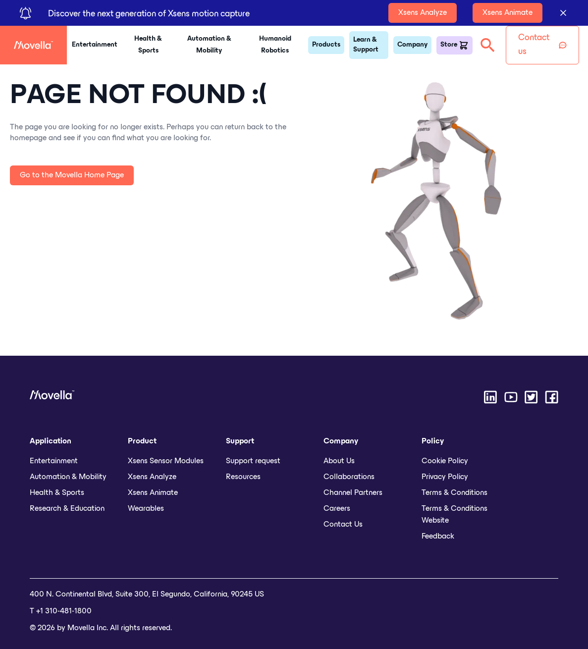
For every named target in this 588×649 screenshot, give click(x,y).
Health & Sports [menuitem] (57, 492)
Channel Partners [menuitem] (352, 492)
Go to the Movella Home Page (72, 175)
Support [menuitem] (240, 441)
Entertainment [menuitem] (54, 461)
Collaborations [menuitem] (348, 477)
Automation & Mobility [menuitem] (68, 477)
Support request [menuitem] (253, 461)
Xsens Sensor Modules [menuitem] (166, 461)
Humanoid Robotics (275, 45)
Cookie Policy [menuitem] (445, 461)
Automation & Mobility (209, 45)
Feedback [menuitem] (438, 536)
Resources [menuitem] (243, 477)
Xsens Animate (507, 12)
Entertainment (94, 45)
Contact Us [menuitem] (343, 524)
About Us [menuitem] (339, 461)
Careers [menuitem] (336, 508)
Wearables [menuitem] (146, 508)
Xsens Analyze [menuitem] (152, 477)
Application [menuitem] (50, 441)
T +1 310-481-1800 (61, 611)
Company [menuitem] (340, 441)
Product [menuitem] (142, 441)
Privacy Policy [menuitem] (445, 477)
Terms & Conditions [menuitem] (454, 492)
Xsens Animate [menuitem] (153, 492)
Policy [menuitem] (433, 441)
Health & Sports (148, 45)
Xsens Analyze (422, 12)
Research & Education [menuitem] (67, 508)
